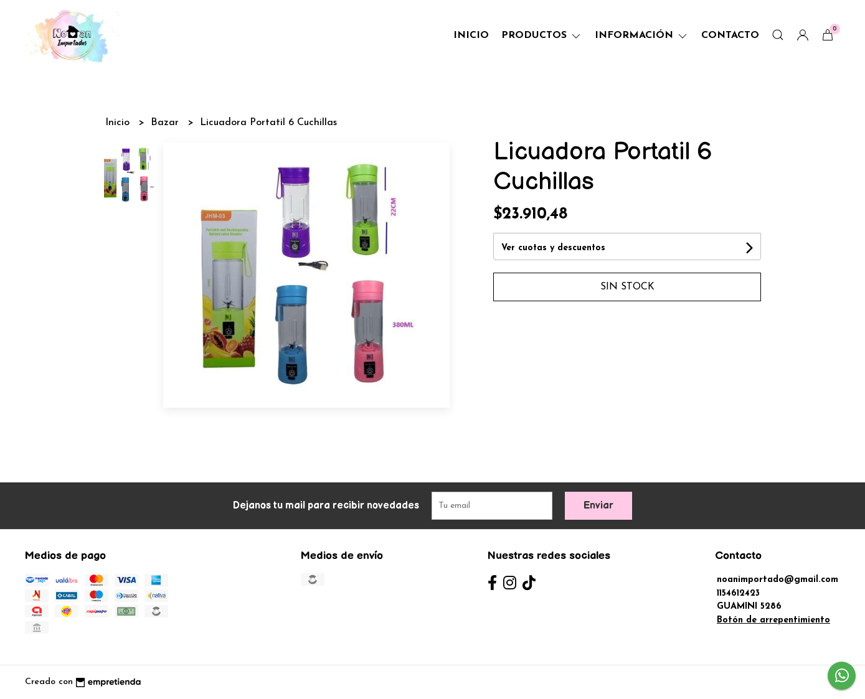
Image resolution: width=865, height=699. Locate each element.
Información (642, 35)
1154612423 (738, 593)
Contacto (730, 35)
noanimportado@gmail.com (777, 579)
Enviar (598, 506)
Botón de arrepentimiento (773, 620)
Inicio (471, 35)
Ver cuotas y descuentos (553, 248)
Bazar (166, 123)
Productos (541, 35)
